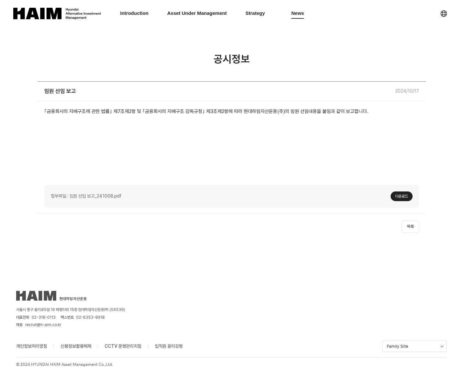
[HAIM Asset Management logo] (57, 13)
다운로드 (401, 196)
